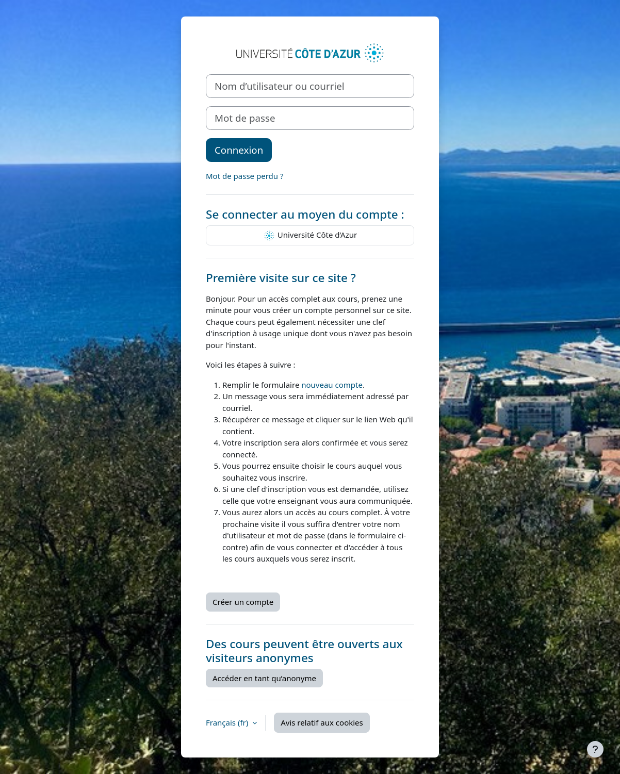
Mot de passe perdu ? (244, 176)
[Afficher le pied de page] (595, 749)
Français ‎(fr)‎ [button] (228, 722)
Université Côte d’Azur (310, 235)
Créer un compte (243, 602)
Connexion (239, 149)
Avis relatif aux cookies (322, 722)
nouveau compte (332, 385)
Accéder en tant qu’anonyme (264, 678)
